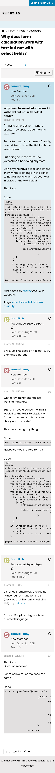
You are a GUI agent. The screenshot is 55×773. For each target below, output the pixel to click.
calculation (19, 302)
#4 (49, 585)
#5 (49, 656)
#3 (49, 391)
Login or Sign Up (42, 2)
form (39, 302)
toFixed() (21, 603)
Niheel (27, 291)
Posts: (14, 99)
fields (31, 302)
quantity (9, 306)
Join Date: (17, 96)
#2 (49, 344)
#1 (50, 108)
